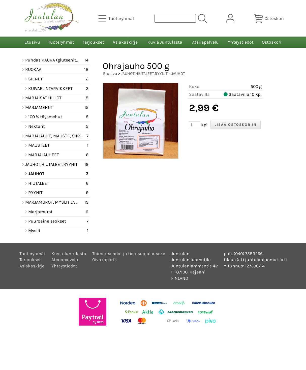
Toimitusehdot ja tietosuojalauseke (128, 253)
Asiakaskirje (125, 42)
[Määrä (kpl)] (194, 124)
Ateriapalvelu (205, 42)
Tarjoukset (93, 42)
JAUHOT (178, 73)
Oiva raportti (104, 259)
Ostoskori (271, 42)
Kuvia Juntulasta (164, 42)
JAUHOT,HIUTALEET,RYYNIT (144, 73)
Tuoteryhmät (61, 42)
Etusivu (32, 42)
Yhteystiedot (241, 42)
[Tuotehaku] (175, 18)
